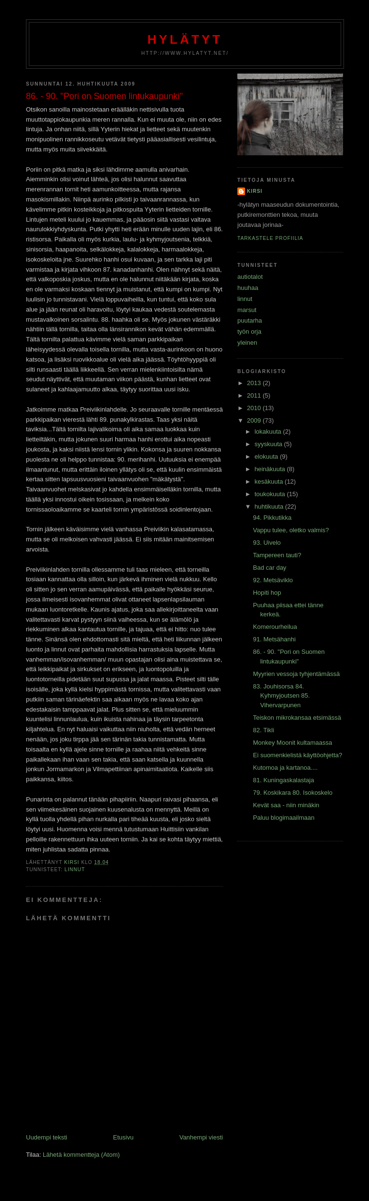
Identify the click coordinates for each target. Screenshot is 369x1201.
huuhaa (247, 287)
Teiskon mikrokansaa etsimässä (297, 717)
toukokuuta (271, 494)
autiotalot (250, 276)
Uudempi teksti (46, 1137)
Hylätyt (185, 39)
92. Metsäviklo (273, 580)
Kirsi (254, 191)
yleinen (247, 342)
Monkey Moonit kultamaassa (292, 742)
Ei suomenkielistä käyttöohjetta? (297, 755)
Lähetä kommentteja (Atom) (81, 1154)
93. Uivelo (267, 542)
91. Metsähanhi (274, 639)
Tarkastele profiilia (270, 238)
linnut (74, 869)
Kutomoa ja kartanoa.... (285, 767)
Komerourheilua (275, 626)
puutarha (249, 320)
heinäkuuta (271, 469)
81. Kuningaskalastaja (283, 780)
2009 (255, 420)
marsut (247, 309)
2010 (255, 408)
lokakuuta (269, 431)
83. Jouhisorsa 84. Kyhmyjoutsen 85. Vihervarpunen (281, 696)
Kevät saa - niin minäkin (286, 805)
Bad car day (269, 567)
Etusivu (123, 1137)
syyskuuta (269, 444)
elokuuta (267, 456)
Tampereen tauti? (277, 555)
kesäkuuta (270, 481)
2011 (255, 395)
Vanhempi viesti (201, 1137)
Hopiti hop (267, 592)
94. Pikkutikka (272, 517)
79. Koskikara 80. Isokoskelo (292, 792)
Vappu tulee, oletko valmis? (291, 530)
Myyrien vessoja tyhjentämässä (296, 673)
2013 (255, 383)
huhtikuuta (270, 506)
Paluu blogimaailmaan (283, 817)
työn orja (249, 331)
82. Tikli (263, 730)
